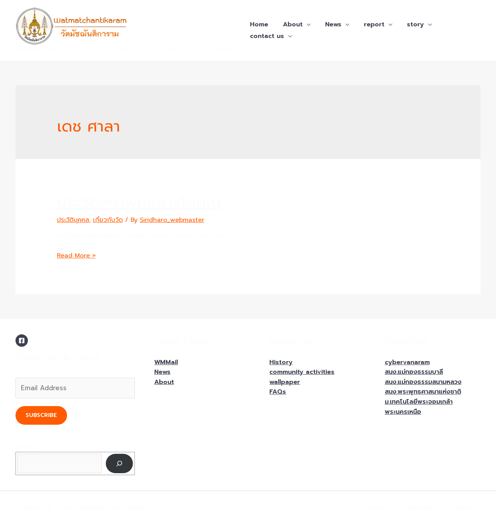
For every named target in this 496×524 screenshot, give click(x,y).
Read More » (76, 255)
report (366, 24)
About (289, 24)
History (281, 362)
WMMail (166, 362)
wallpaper (284, 382)
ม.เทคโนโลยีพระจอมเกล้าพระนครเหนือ (419, 407)
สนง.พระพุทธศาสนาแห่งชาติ (423, 391)
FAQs (277, 391)
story (404, 24)
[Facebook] (22, 340)
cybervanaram (407, 362)
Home (258, 24)
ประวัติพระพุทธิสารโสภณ (139, 202)
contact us (266, 36)
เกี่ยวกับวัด (108, 220)
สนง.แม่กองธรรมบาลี (414, 372)
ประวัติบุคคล (73, 220)
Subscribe (41, 415)
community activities (301, 372)
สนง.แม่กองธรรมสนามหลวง (423, 382)
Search (26, 446)
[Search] (119, 463)
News (327, 24)
